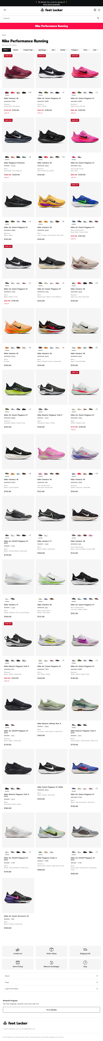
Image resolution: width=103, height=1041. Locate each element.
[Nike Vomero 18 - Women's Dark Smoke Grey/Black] (24, 92)
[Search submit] (98, 18)
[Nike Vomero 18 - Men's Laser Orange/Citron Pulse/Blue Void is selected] (40, 221)
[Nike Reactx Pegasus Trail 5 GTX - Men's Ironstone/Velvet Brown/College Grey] (85, 725)
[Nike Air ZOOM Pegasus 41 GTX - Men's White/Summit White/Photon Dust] (13, 535)
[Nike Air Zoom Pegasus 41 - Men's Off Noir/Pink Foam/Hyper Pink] (24, 283)
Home (4, 35)
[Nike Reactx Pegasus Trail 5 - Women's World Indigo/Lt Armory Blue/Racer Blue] (13, 660)
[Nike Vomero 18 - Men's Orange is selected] (7, 347)
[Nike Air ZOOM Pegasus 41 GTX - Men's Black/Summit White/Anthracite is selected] (7, 535)
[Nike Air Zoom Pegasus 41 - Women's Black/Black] (57, 92)
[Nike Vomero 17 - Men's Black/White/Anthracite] (13, 599)
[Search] (51, 18)
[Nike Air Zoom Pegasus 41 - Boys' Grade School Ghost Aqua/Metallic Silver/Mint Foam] (85, 221)
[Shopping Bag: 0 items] (99, 10)
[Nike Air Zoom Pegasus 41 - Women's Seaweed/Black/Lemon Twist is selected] (7, 409)
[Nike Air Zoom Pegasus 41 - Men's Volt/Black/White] (13, 283)
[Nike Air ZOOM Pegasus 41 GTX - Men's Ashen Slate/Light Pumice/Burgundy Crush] (18, 535)
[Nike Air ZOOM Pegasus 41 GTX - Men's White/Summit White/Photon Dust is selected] (7, 852)
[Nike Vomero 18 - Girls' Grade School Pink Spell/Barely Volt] (91, 535)
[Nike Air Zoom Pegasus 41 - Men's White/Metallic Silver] (18, 283)
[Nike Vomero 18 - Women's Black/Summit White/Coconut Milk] (57, 157)
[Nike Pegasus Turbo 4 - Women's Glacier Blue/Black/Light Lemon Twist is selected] (40, 852)
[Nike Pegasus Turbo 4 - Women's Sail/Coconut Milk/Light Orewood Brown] (52, 852)
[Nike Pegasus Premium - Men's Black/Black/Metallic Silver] (18, 157)
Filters (6, 50)
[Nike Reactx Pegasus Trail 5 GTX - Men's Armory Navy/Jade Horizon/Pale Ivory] (13, 788)
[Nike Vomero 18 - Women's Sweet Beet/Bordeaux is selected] (7, 92)
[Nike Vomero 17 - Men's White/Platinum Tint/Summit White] (46, 535)
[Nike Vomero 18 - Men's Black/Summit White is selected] (74, 347)
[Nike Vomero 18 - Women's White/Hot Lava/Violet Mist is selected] (74, 473)
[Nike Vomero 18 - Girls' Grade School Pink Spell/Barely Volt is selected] (40, 473)
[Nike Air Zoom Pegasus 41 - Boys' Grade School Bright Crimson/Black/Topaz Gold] (96, 221)
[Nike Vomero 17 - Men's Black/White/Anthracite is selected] (40, 535)
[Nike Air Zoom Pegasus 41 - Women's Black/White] (91, 92)
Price (86, 50)
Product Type (28, 50)
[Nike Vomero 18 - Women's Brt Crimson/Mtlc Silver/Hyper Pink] (13, 92)
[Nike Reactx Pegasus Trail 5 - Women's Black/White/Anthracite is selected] (7, 660)
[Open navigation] (5, 10)
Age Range (43, 50)
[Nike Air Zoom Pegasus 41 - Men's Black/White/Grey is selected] (7, 283)
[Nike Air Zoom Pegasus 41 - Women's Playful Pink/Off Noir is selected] (74, 92)
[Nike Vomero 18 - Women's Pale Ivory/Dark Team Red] (18, 92)
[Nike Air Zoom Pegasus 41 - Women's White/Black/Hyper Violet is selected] (74, 660)
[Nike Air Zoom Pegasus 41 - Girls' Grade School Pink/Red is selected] (74, 157)
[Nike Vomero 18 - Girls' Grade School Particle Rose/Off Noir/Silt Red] (46, 473)
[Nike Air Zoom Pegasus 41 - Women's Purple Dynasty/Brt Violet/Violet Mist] (52, 92)
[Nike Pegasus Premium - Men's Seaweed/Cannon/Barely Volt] (24, 157)
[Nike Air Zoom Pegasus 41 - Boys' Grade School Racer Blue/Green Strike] (85, 599)
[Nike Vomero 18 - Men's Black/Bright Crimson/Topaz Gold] (57, 221)
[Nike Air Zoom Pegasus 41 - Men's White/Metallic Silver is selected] (74, 409)
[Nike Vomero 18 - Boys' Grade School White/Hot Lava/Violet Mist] (46, 599)
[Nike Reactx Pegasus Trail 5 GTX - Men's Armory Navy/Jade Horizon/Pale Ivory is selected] (74, 725)
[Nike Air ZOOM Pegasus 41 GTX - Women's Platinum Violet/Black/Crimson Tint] (13, 725)
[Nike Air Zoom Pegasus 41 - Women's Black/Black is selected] (7, 221)
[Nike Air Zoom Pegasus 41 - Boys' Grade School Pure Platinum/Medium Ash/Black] (91, 221)
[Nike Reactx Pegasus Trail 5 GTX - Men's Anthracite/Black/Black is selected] (7, 788)
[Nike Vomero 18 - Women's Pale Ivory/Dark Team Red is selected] (74, 283)
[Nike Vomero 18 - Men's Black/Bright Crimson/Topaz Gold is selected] (40, 347)
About (51, 976)
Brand (16, 50)
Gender (63, 50)
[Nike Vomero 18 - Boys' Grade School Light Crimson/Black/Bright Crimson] (52, 599)
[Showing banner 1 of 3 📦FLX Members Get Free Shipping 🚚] (51, 3)
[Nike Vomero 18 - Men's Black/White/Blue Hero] (52, 221)
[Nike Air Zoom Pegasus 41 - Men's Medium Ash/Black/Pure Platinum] (91, 409)
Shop (51, 982)
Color (95, 50)
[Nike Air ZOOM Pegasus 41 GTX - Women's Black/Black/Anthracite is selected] (7, 725)
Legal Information (51, 989)
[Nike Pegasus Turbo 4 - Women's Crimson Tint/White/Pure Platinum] (46, 852)
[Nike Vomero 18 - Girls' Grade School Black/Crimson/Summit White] (57, 473)
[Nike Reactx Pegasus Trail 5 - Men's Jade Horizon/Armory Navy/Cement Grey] (46, 409)
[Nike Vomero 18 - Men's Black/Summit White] (24, 347)
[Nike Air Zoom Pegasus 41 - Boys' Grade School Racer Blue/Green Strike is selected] (74, 221)
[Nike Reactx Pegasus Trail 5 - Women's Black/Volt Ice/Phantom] (18, 660)
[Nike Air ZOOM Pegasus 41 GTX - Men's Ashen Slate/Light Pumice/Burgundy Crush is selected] (74, 852)
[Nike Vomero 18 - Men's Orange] (46, 221)
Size (54, 50)
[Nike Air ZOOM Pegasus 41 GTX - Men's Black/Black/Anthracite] (24, 535)
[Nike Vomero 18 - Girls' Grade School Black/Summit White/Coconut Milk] (52, 473)
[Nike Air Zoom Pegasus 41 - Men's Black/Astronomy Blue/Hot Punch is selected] (74, 788)
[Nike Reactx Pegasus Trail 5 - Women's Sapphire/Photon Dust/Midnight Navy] (24, 660)
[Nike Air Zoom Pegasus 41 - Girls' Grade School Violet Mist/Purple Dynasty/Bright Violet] (79, 157)
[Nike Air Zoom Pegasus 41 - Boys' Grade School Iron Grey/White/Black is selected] (74, 599)
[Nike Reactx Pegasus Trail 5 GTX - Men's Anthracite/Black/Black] (79, 725)
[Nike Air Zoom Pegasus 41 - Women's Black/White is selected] (40, 92)
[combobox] (51, 18)
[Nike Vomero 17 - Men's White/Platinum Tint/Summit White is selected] (7, 599)
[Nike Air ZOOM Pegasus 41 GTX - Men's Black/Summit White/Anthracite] (24, 852)
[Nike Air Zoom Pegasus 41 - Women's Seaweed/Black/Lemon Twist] (46, 92)
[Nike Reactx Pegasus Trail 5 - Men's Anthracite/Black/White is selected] (40, 409)
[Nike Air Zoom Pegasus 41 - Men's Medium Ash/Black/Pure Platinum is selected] (40, 283)
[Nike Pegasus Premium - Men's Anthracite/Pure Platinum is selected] (7, 157)
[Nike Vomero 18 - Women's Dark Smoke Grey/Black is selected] (40, 157)
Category (75, 50)
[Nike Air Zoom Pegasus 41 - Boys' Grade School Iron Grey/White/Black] (79, 221)
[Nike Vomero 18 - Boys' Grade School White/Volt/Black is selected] (40, 599)
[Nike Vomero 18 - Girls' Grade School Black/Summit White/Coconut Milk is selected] (74, 535)
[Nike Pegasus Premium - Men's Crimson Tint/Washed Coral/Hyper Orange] (13, 157)
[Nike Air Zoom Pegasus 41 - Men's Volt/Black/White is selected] (40, 660)
